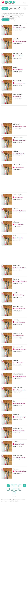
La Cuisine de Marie (18, 53)
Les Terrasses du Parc (18, 428)
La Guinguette (17, 124)
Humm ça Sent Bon (18, 306)
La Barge (15, 151)
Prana (14, 235)
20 (15, 496)
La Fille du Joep (17, 25)
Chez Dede (16, 279)
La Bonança (16, 222)
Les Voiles (15, 442)
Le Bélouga (16, 415)
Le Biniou (15, 67)
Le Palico (15, 360)
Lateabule (15, 39)
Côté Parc (15, 208)
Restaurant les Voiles (18, 94)
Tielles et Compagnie (18, 333)
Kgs (14, 401)
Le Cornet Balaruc (18, 374)
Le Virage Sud (16, 265)
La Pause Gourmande (19, 138)
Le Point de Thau (17, 165)
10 (12, 496)
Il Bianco (15, 293)
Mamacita (15, 469)
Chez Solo (15, 320)
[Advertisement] (14, 114)
